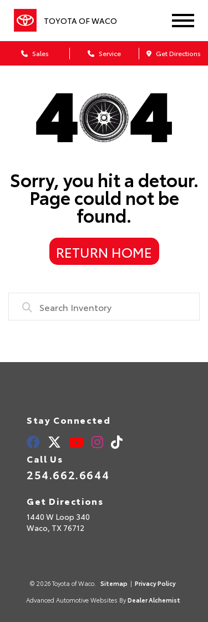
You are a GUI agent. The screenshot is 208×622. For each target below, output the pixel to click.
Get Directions (173, 53)
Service (104, 53)
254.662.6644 (68, 474)
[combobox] (104, 306)
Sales (35, 53)
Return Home (104, 251)
